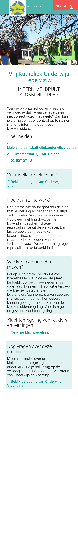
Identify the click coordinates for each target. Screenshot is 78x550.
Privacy (27, 6)
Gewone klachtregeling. (28, 332)
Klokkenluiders (39, 6)
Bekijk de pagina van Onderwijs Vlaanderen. (34, 184)
